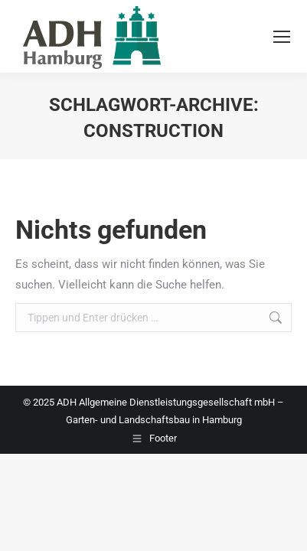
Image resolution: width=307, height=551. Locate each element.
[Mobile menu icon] (282, 37)
